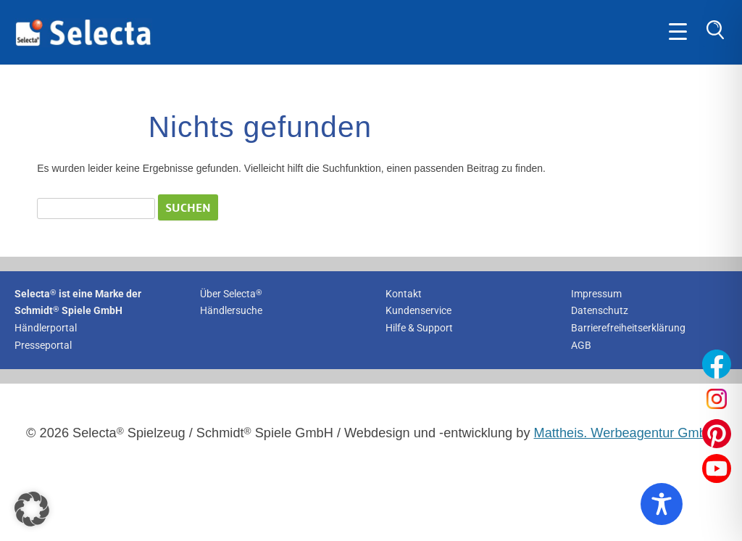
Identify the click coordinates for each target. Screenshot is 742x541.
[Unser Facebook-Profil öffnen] (716, 364)
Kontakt (403, 294)
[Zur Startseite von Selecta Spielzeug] (83, 43)
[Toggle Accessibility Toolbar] (661, 504)
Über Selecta (231, 294)
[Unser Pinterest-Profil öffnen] (716, 433)
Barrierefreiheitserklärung (628, 328)
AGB (581, 345)
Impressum (596, 294)
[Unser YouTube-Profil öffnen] (716, 468)
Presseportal (43, 345)
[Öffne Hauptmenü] (678, 32)
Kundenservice (418, 310)
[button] (32, 509)
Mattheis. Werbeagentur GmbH (625, 433)
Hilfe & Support (419, 328)
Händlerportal (45, 328)
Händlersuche (231, 310)
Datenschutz (599, 310)
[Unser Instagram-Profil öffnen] (716, 398)
